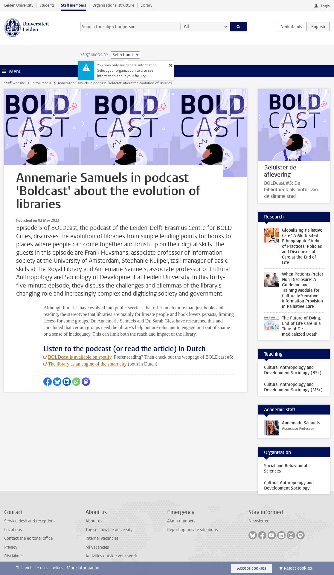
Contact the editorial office (28, 538)
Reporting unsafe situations (192, 530)
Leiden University (18, 5)
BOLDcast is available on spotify (79, 357)
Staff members (73, 5)
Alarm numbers (181, 521)
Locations (13, 530)
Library (146, 5)
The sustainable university (109, 530)
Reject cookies (298, 568)
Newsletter (258, 521)
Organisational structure (113, 5)
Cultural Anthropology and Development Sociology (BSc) (292, 370)
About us (94, 521)
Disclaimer (13, 556)
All (186, 26)
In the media (41, 83)
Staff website (14, 83)
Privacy (10, 547)
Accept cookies (251, 568)
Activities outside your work (111, 556)
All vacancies (97, 547)
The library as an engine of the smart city (87, 363)
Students (47, 5)
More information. (83, 568)
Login (325, 6)
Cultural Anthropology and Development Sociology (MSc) (293, 387)
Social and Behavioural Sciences (285, 468)
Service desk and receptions (29, 521)
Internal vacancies (102, 538)
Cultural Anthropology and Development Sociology (289, 485)
